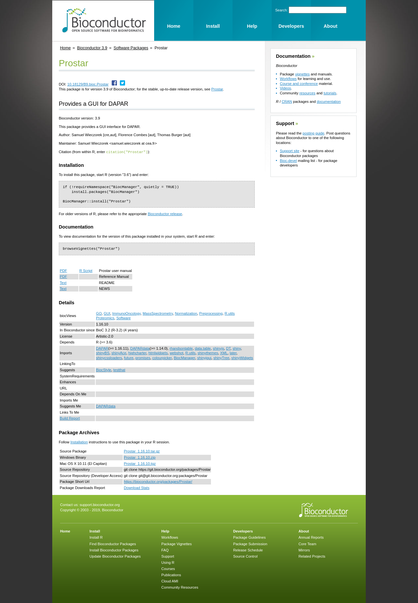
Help (165, 531)
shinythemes (208, 353)
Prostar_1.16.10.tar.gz (142, 451)
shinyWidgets (242, 357)
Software (123, 318)
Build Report (70, 418)
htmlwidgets (158, 353)
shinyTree (221, 357)
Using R (167, 562)
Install (94, 531)
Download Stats (136, 487)
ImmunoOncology (126, 313)
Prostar (217, 89)
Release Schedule (248, 550)
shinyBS (102, 353)
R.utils (190, 353)
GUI (107, 313)
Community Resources (179, 587)
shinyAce (118, 353)
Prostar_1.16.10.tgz (140, 463)
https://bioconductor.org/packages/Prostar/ (158, 481)
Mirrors (304, 550)
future (129, 357)
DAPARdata (140, 348)
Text (63, 282)
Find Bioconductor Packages (112, 544)
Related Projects (311, 556)
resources (307, 93)
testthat (119, 370)
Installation (79, 442)
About (303, 531)
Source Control (245, 556)
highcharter (137, 353)
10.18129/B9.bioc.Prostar (87, 84)
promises (143, 357)
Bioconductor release (165, 213)
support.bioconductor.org (100, 504)
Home (65, 48)
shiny (237, 348)
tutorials (330, 93)
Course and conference (299, 84)
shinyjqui (204, 357)
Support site (289, 151)
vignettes (302, 74)
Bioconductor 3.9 (92, 48)
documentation (329, 101)
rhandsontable (181, 348)
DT (228, 348)
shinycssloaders (109, 357)
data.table (203, 348)
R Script (85, 270)
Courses (168, 568)
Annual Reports (311, 537)
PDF (63, 270)
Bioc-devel (288, 161)
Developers (243, 531)
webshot (177, 353)
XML (224, 353)
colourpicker (162, 357)
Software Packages (131, 48)
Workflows (288, 79)
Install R (96, 537)
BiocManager (184, 357)
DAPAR (102, 348)
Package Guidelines (249, 537)
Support (285, 123)
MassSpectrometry (158, 313)
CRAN (286, 101)
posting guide (313, 133)
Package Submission (250, 544)
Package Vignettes (176, 544)
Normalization (186, 313)
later (233, 353)
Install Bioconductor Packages (113, 550)
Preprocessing (211, 313)
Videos (285, 88)
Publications (171, 575)
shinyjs (218, 348)
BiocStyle (103, 370)
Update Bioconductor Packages (115, 556)
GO (99, 313)
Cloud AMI (169, 581)
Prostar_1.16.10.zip (139, 457)
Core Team (307, 544)
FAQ (165, 550)
